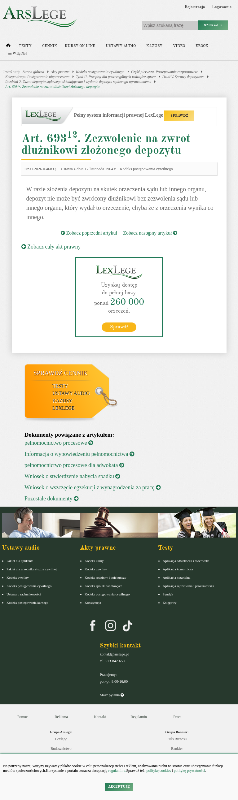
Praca (177, 716)
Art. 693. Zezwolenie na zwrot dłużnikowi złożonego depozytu (52, 86)
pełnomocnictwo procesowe (58, 442)
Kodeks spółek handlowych (103, 585)
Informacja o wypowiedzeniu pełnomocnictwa (79, 454)
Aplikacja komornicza (178, 569)
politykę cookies (158, 770)
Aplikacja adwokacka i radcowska (186, 560)
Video (179, 46)
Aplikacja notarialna (177, 577)
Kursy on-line (80, 46)
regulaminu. (117, 770)
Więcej (17, 53)
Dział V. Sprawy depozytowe (183, 77)
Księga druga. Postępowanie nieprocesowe (37, 77)
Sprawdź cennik (60, 372)
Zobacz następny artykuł (150, 233)
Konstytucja (93, 602)
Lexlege (61, 739)
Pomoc (22, 716)
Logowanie (221, 6)
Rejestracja (195, 6)
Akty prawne (60, 72)
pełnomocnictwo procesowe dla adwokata (74, 465)
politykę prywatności (189, 770)
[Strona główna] (8, 46)
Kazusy (154, 46)
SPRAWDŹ (179, 116)
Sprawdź (119, 326)
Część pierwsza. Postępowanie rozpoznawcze (164, 72)
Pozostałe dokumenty (51, 498)
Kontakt (100, 716)
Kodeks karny (94, 560)
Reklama (61, 716)
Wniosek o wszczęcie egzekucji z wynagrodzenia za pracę (92, 487)
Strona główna (33, 72)
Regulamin (138, 716)
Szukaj (213, 25)
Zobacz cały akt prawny (51, 247)
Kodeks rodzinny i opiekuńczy (105, 577)
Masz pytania (112, 695)
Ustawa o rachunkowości (24, 594)
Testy (25, 46)
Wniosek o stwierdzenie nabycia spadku (72, 476)
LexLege (63, 407)
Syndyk (168, 594)
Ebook (202, 46)
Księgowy (170, 602)
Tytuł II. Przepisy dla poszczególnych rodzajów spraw (116, 77)
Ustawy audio (121, 46)
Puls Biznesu (177, 739)
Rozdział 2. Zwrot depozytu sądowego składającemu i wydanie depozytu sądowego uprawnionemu (78, 82)
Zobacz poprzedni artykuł (89, 233)
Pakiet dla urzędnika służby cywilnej (32, 569)
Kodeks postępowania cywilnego (100, 72)
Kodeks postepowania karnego (27, 602)
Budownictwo (61, 748)
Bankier (177, 748)
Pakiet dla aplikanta (20, 560)
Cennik (49, 46)
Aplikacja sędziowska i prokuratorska (188, 585)
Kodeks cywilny (18, 577)
